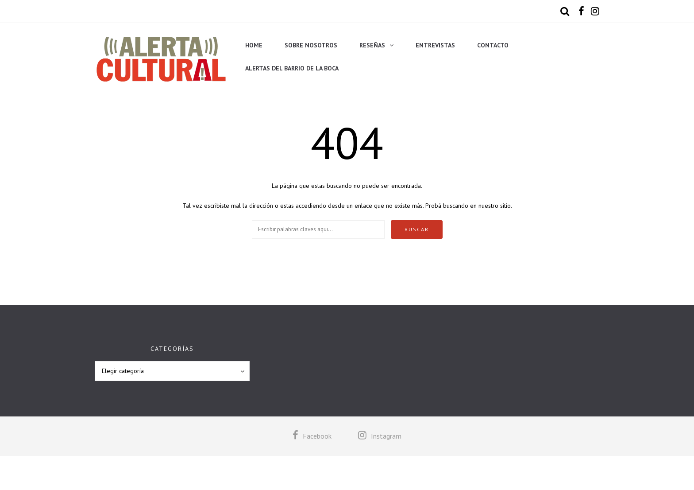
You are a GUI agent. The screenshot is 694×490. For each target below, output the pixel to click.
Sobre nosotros (311, 45)
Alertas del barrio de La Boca (292, 68)
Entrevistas (435, 45)
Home (253, 45)
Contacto (493, 45)
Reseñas (372, 45)
